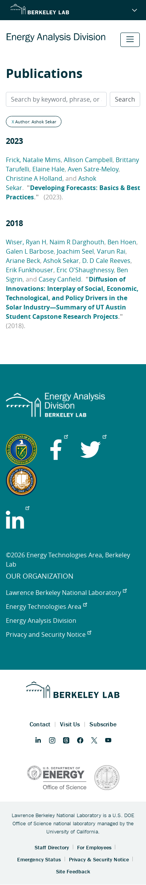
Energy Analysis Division (41, 620)
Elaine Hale (48, 169)
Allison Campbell (88, 160)
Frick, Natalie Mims (33, 160)
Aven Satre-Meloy (93, 169)
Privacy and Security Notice (48, 634)
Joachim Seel (75, 251)
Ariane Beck (23, 260)
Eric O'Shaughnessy (85, 270)
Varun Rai (111, 251)
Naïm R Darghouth (76, 242)
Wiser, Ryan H (26, 242)
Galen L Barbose (30, 251)
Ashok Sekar (61, 260)
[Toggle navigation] (130, 40)
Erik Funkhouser (29, 270)
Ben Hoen (121, 242)
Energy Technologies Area (46, 606)
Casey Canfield (60, 279)
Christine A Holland (34, 178)
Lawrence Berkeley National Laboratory (66, 592)
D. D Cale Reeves (106, 260)
